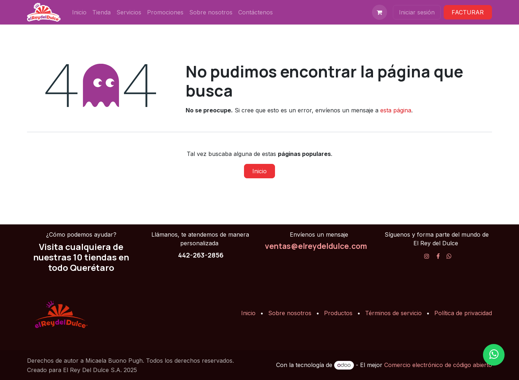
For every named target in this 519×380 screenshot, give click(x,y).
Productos (338, 313)
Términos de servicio (393, 313)
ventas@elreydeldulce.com (316, 246)
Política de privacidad (463, 313)
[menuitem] (79, 12)
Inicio (259, 171)
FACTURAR (468, 12)
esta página (395, 110)
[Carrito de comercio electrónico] (379, 12)
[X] (449, 256)
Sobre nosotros (289, 313)
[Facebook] (438, 256)
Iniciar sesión (417, 12)
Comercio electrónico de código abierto (438, 364)
